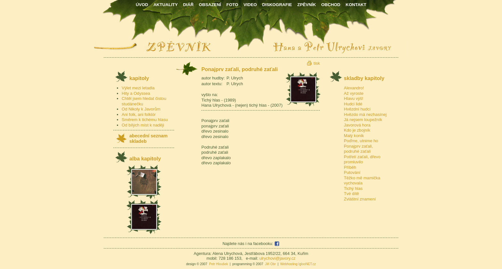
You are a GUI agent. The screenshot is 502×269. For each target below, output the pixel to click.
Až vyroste (353, 93)
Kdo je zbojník (357, 130)
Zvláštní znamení (360, 199)
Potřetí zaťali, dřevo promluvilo (362, 159)
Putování (352, 172)
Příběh (350, 167)
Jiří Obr (270, 264)
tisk (316, 63)
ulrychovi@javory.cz (277, 258)
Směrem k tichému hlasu (145, 119)
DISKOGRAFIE (277, 4)
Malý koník (354, 135)
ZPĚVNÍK (306, 4)
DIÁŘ (188, 4)
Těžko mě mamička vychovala (362, 180)
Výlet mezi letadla (138, 88)
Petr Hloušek (218, 264)
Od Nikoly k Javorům (141, 109)
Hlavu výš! (353, 98)
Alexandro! (354, 88)
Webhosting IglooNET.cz (298, 264)
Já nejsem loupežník (363, 119)
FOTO (232, 4)
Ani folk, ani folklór (139, 114)
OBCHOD (330, 4)
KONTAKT (355, 4)
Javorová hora (357, 125)
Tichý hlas (353, 188)
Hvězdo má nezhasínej (365, 114)
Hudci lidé (353, 104)
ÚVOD (142, 4)
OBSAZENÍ (210, 4)
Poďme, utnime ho (361, 140)
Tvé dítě (351, 193)
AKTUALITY (165, 4)
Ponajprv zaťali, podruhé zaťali (358, 149)
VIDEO (250, 4)
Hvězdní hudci (357, 109)
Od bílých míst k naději (143, 125)
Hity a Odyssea (136, 93)
